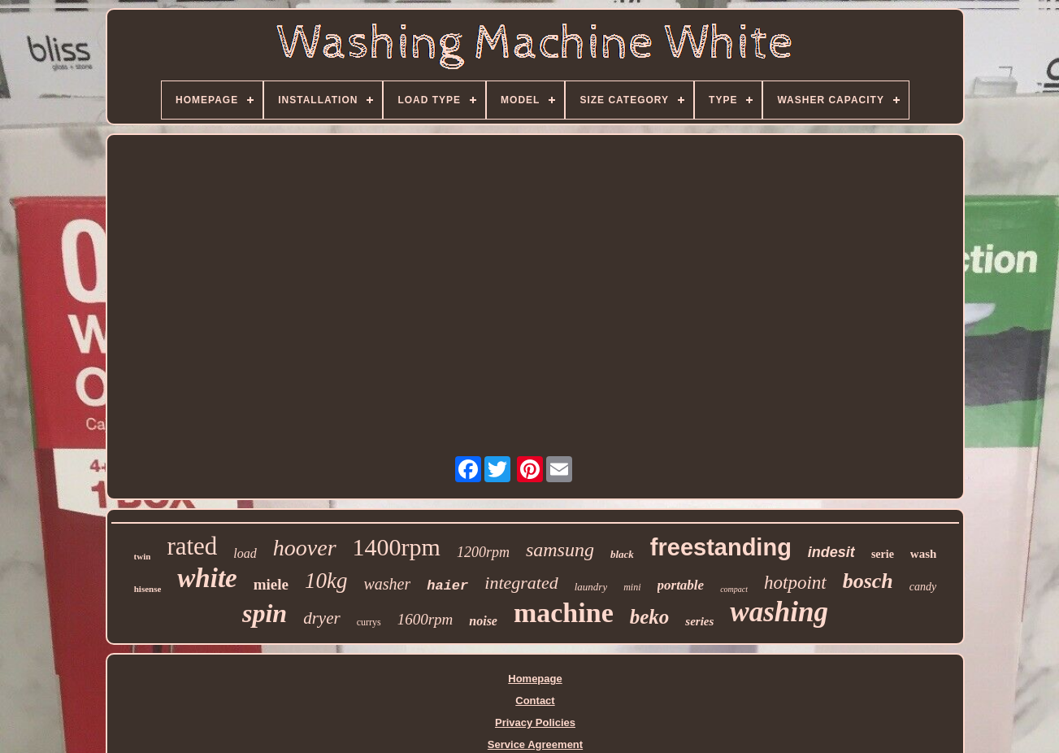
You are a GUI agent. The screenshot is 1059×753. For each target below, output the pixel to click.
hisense (148, 589)
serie (882, 554)
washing (779, 612)
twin (142, 556)
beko (650, 617)
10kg (326, 580)
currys (369, 622)
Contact (534, 700)
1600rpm (425, 619)
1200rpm (483, 552)
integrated (521, 582)
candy (922, 587)
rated (192, 546)
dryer (322, 618)
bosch (868, 581)
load (244, 553)
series (699, 621)
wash (923, 553)
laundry (591, 587)
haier (447, 586)
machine (564, 613)
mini (631, 587)
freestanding (721, 547)
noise (483, 621)
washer (386, 584)
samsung (560, 549)
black (622, 554)
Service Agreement (535, 744)
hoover (304, 547)
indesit (831, 552)
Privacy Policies (535, 722)
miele (271, 584)
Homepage (535, 678)
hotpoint (795, 582)
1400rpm (397, 546)
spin (264, 613)
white (207, 578)
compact (734, 589)
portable (681, 585)
